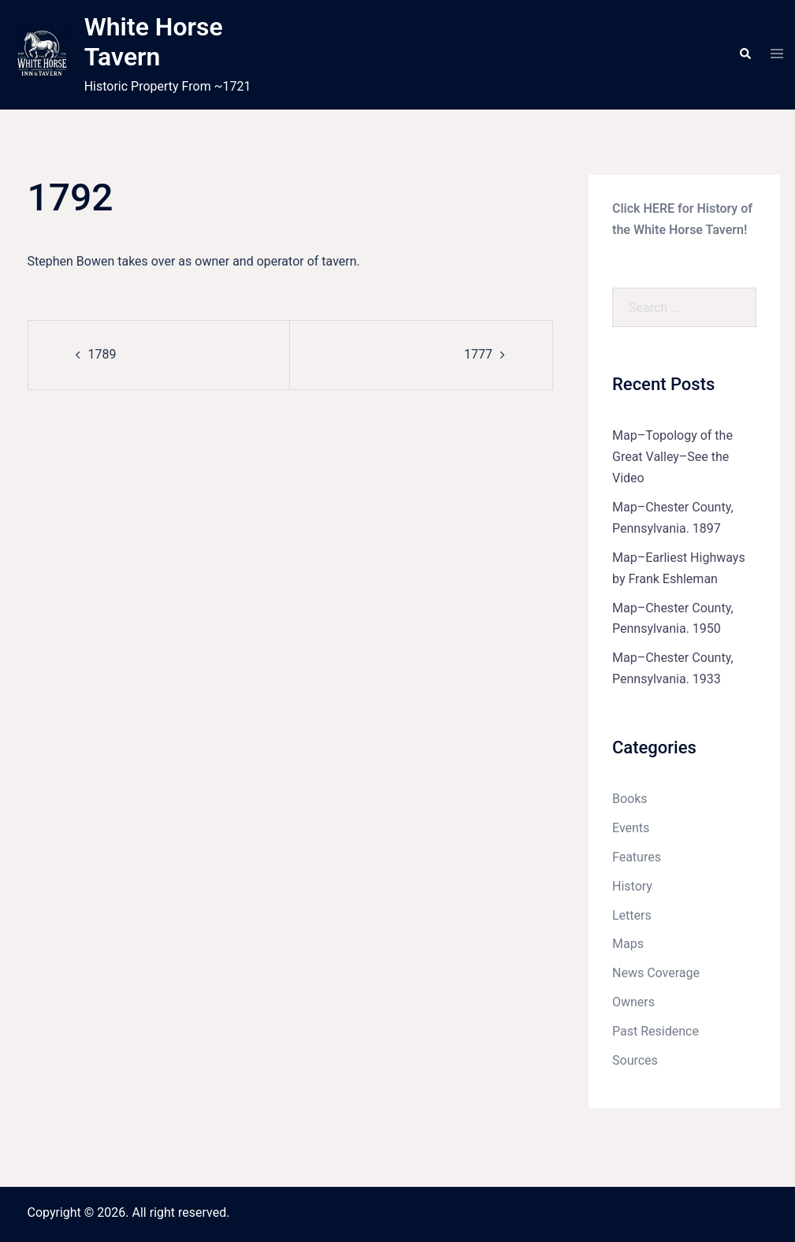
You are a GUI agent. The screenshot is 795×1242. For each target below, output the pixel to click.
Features (636, 857)
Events (630, 827)
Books (630, 798)
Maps (628, 943)
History (632, 886)
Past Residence (655, 1031)
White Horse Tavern (153, 42)
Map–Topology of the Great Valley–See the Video (672, 456)
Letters (632, 915)
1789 (102, 354)
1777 (478, 354)
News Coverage (656, 972)
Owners (633, 1002)
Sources (635, 1060)
